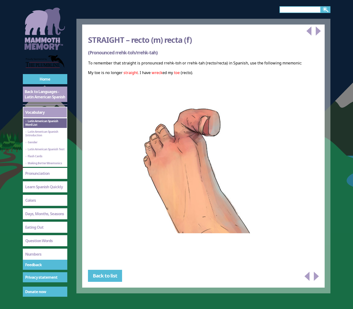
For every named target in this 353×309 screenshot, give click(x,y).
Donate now (35, 291)
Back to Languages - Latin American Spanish (45, 94)
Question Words (39, 240)
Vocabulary (34, 112)
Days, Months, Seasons (44, 213)
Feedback (33, 264)
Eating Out (34, 227)
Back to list (105, 275)
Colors (30, 200)
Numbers (33, 254)
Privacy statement (41, 277)
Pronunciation (37, 173)
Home (45, 79)
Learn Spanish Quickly (44, 186)
